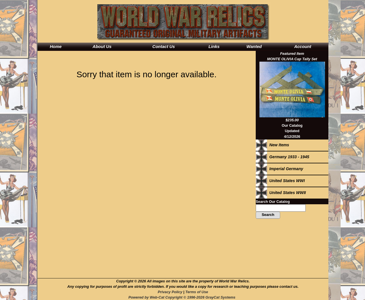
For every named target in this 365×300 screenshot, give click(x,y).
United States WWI (280, 180)
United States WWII (281, 192)
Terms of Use (196, 292)
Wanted (254, 46)
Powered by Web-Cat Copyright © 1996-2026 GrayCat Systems (182, 297)
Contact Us (163, 46)
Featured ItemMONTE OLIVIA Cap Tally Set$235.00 (292, 86)
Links (213, 46)
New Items (272, 145)
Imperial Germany (279, 168)
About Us (102, 46)
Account (302, 46)
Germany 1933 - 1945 (282, 157)
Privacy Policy (170, 292)
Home (56, 46)
